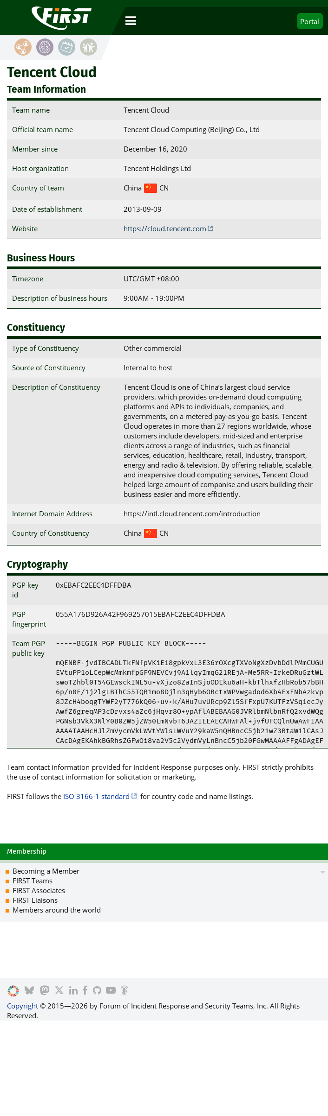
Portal (309, 21)
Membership (26, 851)
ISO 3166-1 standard (96, 796)
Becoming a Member (46, 870)
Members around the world (57, 909)
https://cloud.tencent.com (165, 228)
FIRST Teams (32, 880)
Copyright (22, 1005)
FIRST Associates (39, 890)
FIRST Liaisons (35, 900)
